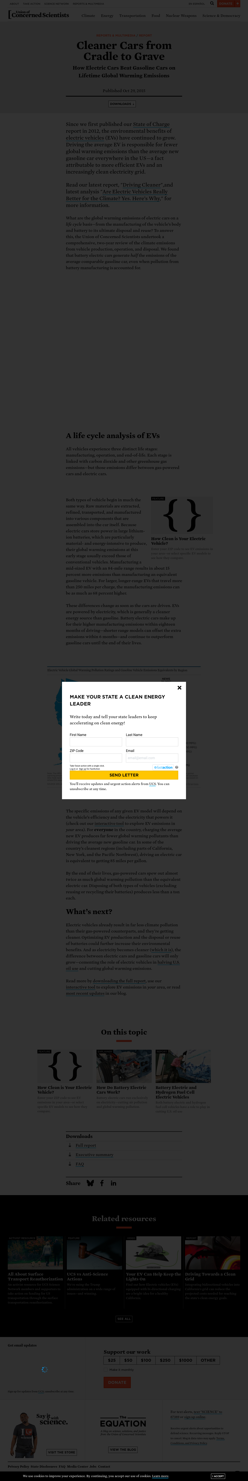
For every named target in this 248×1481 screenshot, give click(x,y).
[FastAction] (163, 767)
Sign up (82, 769)
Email (152, 755)
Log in (73, 769)
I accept (218, 1476)
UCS (152, 784)
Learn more (160, 1476)
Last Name (152, 740)
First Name (96, 740)
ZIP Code (96, 755)
